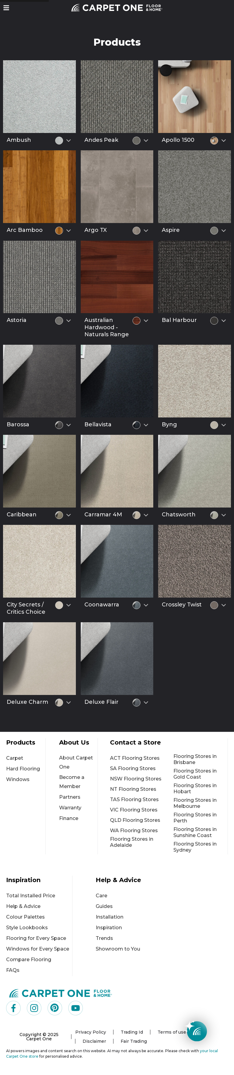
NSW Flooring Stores (135, 779)
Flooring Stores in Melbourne (195, 803)
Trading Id (132, 1032)
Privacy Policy (90, 1032)
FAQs (13, 970)
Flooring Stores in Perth (195, 818)
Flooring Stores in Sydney (195, 847)
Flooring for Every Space (36, 938)
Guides (104, 906)
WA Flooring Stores (134, 830)
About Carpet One (76, 762)
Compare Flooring (28, 959)
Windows (18, 779)
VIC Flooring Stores (134, 810)
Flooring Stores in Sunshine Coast (195, 832)
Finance (68, 818)
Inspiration (109, 927)
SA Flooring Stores (133, 768)
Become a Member (71, 781)
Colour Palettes (25, 917)
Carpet (14, 758)
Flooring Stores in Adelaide (131, 842)
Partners (69, 797)
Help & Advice (23, 906)
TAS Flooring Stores (134, 799)
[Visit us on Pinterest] (55, 1008)
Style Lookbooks (27, 927)
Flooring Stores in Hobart (195, 788)
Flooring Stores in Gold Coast (195, 774)
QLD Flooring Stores (135, 820)
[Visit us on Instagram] (34, 1008)
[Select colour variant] (68, 140)
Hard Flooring (23, 769)
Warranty (70, 808)
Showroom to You (118, 949)
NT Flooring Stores (133, 789)
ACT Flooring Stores (135, 758)
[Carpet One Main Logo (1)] (60, 993)
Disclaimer (94, 1041)
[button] (6, 8)
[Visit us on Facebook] (13, 1008)
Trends (104, 938)
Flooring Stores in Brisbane (195, 759)
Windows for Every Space (37, 949)
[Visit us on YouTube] (75, 1008)
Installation (109, 917)
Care (101, 896)
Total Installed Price (30, 896)
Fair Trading (134, 1041)
